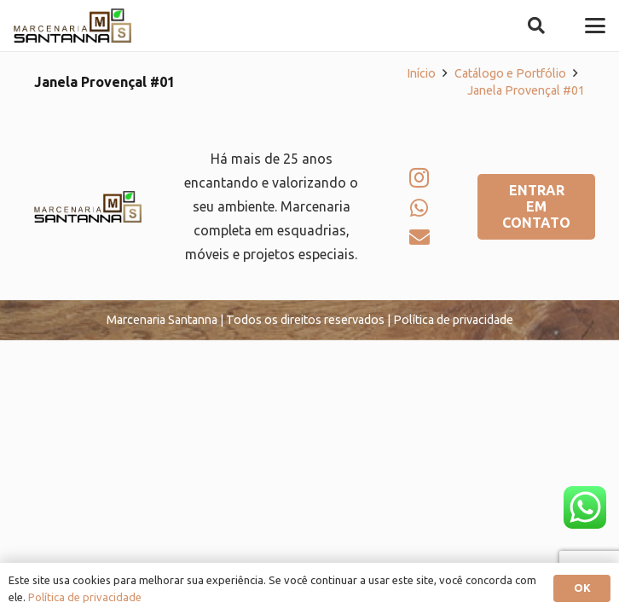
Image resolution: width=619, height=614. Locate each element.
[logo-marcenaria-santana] (72, 26)
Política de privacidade (85, 597)
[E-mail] (419, 237)
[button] (536, 25)
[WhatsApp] (419, 208)
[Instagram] (419, 177)
